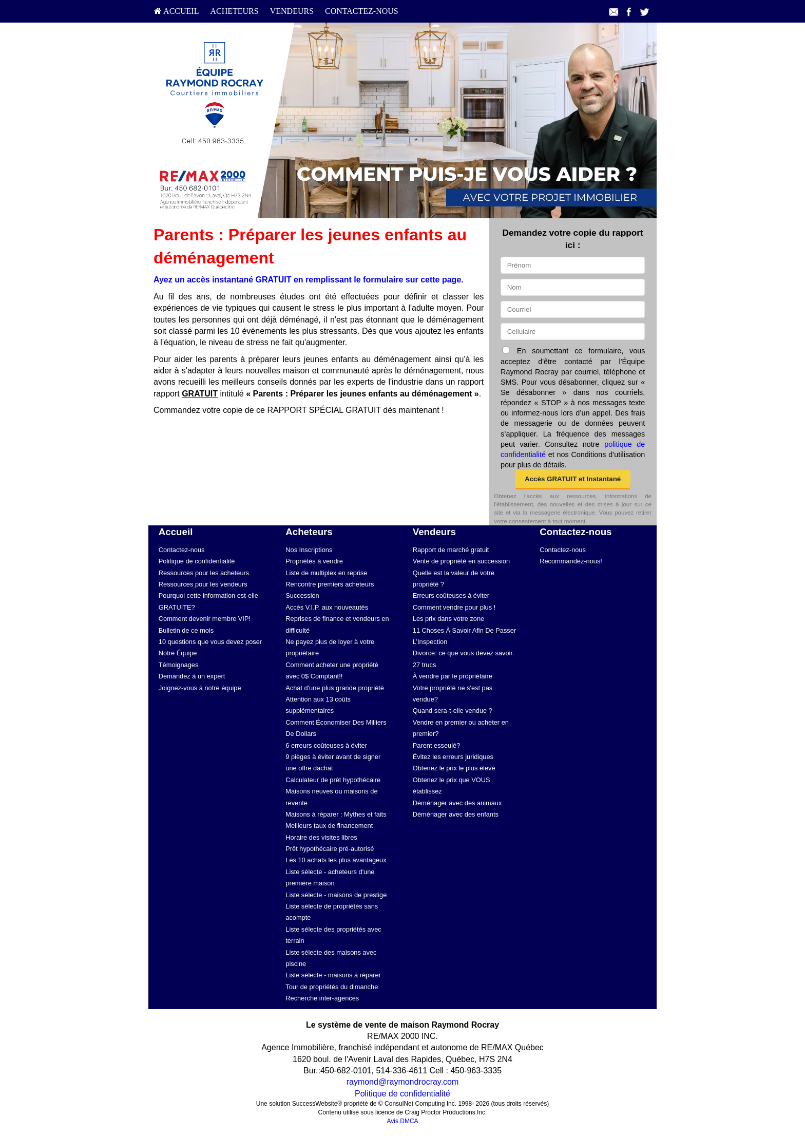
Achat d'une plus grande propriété (334, 688)
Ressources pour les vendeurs (203, 584)
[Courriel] (573, 309)
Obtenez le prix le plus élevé (454, 768)
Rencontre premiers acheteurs (329, 584)
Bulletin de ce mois (186, 630)
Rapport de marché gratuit (451, 550)
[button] (572, 479)
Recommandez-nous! (571, 561)
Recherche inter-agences (322, 998)
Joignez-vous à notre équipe (200, 688)
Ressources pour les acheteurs (204, 573)
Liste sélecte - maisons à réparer (333, 975)
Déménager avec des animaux (457, 803)
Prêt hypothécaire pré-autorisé (329, 849)
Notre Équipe (178, 653)
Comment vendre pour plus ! (454, 607)
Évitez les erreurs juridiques (453, 757)
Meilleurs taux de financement (329, 825)
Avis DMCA (402, 1121)
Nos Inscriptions (308, 550)
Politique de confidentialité (197, 561)
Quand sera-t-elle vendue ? (452, 710)
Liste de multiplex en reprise (326, 573)
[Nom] (573, 287)
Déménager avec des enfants (456, 814)
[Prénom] (573, 265)
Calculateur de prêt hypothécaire (332, 780)
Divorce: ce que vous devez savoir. (463, 653)
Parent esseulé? (436, 745)
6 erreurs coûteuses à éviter (326, 745)
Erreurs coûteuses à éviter (451, 595)
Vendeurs (292, 11)
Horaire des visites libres (321, 837)
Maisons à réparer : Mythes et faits (335, 814)
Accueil (176, 11)
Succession (302, 595)
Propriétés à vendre (314, 561)
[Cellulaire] (573, 331)
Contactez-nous (361, 11)
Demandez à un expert (192, 676)
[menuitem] (176, 11)
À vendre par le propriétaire (452, 676)
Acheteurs (234, 11)
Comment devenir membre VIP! (205, 618)
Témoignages (179, 665)
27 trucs (424, 665)
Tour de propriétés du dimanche (331, 987)
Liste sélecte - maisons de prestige (336, 895)
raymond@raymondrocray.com (403, 1081)
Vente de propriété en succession (461, 561)
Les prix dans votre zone (448, 618)
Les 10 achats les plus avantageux (335, 860)
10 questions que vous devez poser (210, 642)
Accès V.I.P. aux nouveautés (326, 607)
